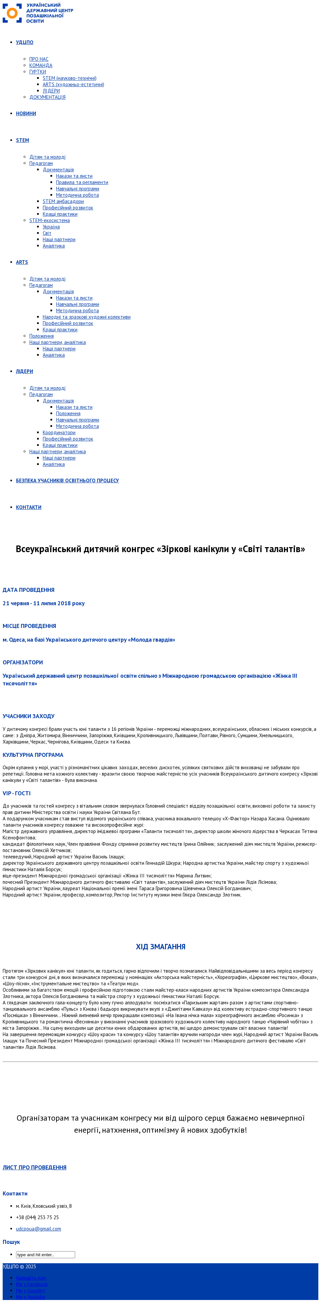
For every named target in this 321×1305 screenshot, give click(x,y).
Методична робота (77, 195)
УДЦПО (24, 42)
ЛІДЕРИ (51, 91)
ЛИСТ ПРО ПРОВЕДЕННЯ (34, 1167)
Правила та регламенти (82, 182)
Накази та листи (74, 176)
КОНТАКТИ (28, 507)
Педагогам (41, 163)
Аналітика (54, 245)
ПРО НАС (38, 59)
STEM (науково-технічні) (70, 78)
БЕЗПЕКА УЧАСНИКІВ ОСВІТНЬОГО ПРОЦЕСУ (67, 480)
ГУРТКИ (37, 71)
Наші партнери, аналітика (57, 342)
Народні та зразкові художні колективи (87, 317)
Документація (58, 169)
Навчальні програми (77, 188)
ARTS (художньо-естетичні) (73, 84)
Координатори (59, 432)
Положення (41, 336)
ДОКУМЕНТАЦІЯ (47, 97)
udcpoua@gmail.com (38, 1229)
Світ (47, 233)
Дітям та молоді (47, 157)
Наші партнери (59, 239)
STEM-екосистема (49, 220)
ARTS (22, 262)
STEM (22, 140)
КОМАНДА (40, 65)
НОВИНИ (26, 113)
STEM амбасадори (63, 201)
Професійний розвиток (68, 207)
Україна (51, 226)
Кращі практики (60, 214)
